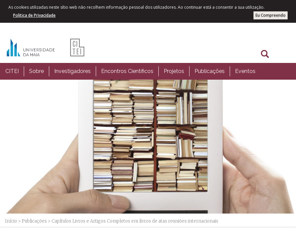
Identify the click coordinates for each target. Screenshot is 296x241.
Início (11, 221)
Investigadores (72, 71)
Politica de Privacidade (34, 15)
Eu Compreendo (270, 15)
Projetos (174, 71)
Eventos (245, 71)
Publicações (210, 71)
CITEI (12, 71)
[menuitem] (12, 71)
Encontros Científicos (127, 71)
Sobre (36, 71)
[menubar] (130, 71)
